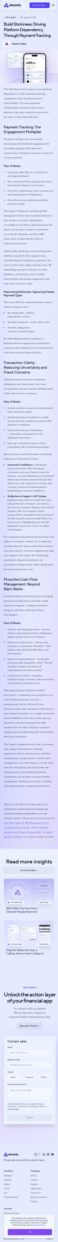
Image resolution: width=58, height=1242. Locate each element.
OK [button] (30, 1232)
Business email (13, 1060)
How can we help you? (16, 1084)
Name (10, 1047)
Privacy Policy (39, 1225)
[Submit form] (29, 1118)
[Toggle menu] (53, 5)
